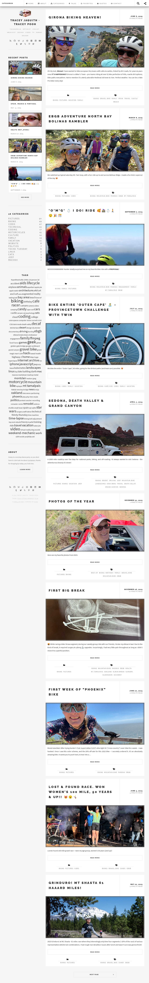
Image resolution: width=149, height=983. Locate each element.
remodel (28, 403)
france (16, 343)
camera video (33, 306)
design (29, 328)
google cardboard (33, 346)
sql (30, 408)
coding (12, 230)
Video (27, 32)
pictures (63, 100)
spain (121, 98)
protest (22, 400)
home (26, 357)
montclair (20, 378)
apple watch (14, 290)
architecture (26, 290)
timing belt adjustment (33, 419)
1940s (26, 280)
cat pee (20, 313)
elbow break (118, 671)
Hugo (36, 501)
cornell (34, 320)
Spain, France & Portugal (23, 104)
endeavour (33, 335)
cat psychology (29, 313)
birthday (110, 572)
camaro (24, 305)
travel (127, 98)
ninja (37, 389)
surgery (129, 671)
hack (26, 353)
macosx (13, 260)
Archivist (11, 32)
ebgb (38, 331)
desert (105, 480)
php (24, 397)
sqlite (34, 408)
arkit (35, 290)
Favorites (87, 3)
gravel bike (105, 98)
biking (55, 100)
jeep (80, 483)
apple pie (38, 287)
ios (40, 361)
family (80, 100)
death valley (130, 483)
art (39, 290)
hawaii (32, 353)
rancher (29, 400)
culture (13, 235)
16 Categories (18, 214)
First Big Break (67, 590)
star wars (111, 483)
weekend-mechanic (21, 433)
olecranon (108, 675)
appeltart (30, 287)
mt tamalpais (130, 196)
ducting (31, 331)
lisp (16, 371)
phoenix (114, 196)
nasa (13, 389)
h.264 (21, 353)
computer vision (25, 320)
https (32, 357)
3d (38, 280)
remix (20, 404)
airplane (12, 287)
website (13, 243)
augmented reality (31, 293)
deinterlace (14, 328)
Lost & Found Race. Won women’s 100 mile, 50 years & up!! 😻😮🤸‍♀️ (80, 792)
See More (25, 197)
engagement (124, 287)
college (34, 316)
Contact (116, 3)
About (42, 3)
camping (13, 309)
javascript (26, 364)
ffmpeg (35, 338)
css (11, 324)
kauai (12, 368)
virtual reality (25, 430)
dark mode (17, 324)
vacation (72, 100)
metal (36, 375)
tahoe (29, 411)
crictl (39, 320)
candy (123, 868)
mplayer (19, 386)
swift (25, 411)
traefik (30, 422)
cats (11, 254)
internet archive (28, 360)
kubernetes (20, 367)
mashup (30, 375)
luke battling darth (27, 371)
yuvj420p (28, 436)
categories (7, 3)
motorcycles (16, 232)
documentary (14, 331)
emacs (25, 335)
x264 (17, 436)
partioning (35, 393)
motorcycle (18, 381)
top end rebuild (15, 422)
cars (37, 309)
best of (94, 572)
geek (31, 342)
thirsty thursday (20, 414)
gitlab (38, 343)
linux (11, 252)
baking (11, 297)
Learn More (25, 469)
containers (31, 460)
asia (20, 294)
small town (18, 408)
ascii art (14, 293)
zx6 (33, 436)
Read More (95, 88)
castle (135, 98)
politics (13, 246)
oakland (108, 671)
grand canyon (111, 487)
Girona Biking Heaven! (75, 17)
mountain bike (103, 196)
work (39, 433)
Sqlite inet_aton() (20, 130)
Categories (58, 3)
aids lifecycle (30, 283)
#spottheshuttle (17, 280)
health (128, 668)
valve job (37, 426)
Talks (72, 3)
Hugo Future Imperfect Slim (28, 498)
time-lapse (16, 418)
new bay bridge (22, 389)
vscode (37, 430)
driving (112, 480)
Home (30, 3)
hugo (36, 357)
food (11, 343)
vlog (32, 430)
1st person (33, 280)
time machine (33, 415)
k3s (39, 364)
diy (33, 328)
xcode (22, 436)
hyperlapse (12, 361)
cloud (15, 316)
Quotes (102, 3)
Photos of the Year (72, 501)
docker (37, 328)
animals (22, 287)
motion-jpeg (31, 378)
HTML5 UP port (19, 501)
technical (14, 227)
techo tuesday (18, 249)
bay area (23, 297)
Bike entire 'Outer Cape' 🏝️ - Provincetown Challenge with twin (82, 310)
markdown (22, 375)
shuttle (11, 408)
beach (116, 101)
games (23, 342)
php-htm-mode (32, 397)
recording (36, 400)
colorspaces (13, 320)
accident (118, 675)
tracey (24, 421)
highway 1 (17, 356)
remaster (14, 404)
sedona (123, 487)
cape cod (109, 386)
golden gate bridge (18, 346)
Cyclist (36, 29)
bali (16, 297)
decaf (36, 323)
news (32, 389)
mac (39, 371)
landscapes (100, 483)
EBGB (121, 196)
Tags (25, 275)
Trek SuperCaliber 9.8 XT (86, 748)
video (73, 196)
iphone (14, 364)
